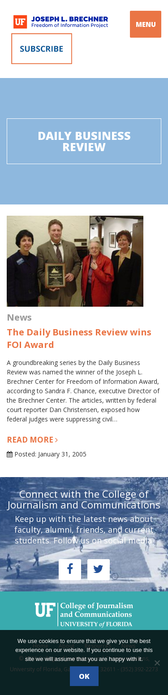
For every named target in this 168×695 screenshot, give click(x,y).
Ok (84, 676)
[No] (156, 662)
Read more (32, 439)
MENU (146, 24)
